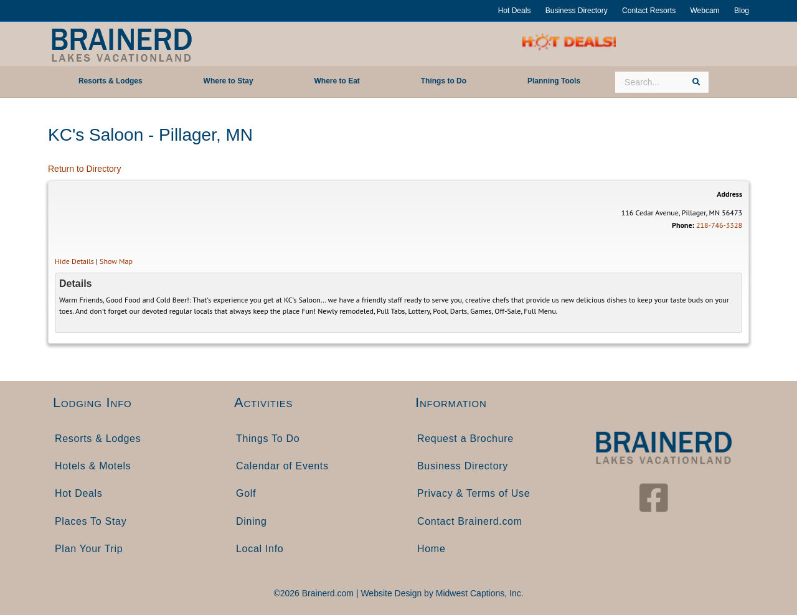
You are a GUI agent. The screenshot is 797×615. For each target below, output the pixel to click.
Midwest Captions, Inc (478, 593)
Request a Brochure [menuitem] (465, 438)
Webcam (704, 10)
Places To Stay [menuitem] (90, 521)
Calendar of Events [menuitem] (282, 466)
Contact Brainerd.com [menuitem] (469, 521)
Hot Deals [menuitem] (79, 493)
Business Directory (576, 10)
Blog (741, 10)
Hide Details (74, 261)
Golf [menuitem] (246, 493)
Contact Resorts (649, 10)
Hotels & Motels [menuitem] (93, 466)
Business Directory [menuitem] (462, 466)
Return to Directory (84, 169)
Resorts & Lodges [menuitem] (98, 438)
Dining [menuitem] (251, 521)
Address (729, 194)
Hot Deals (514, 10)
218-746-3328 (719, 225)
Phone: (683, 225)
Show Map (116, 261)
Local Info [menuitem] (259, 548)
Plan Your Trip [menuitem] (89, 548)
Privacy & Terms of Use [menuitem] (473, 493)
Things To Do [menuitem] (267, 438)
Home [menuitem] (431, 548)
